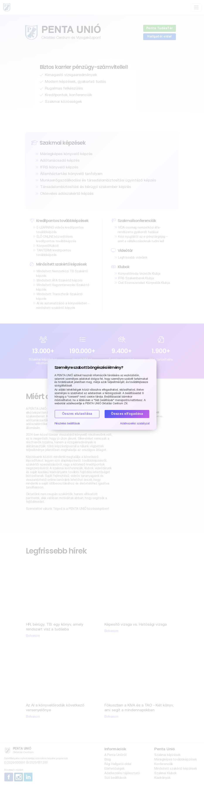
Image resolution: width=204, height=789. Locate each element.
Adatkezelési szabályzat (135, 423)
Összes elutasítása (77, 414)
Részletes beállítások (67, 423)
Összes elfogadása (127, 414)
